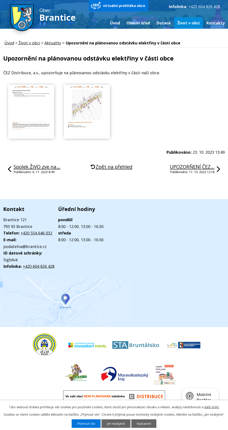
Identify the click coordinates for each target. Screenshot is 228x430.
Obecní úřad (138, 22)
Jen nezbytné (116, 424)
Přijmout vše (86, 424)
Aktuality (52, 43)
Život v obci (188, 22)
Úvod (115, 22)
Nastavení (144, 424)
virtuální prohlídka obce (124, 5)
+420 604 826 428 (204, 6)
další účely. (211, 407)
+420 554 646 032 (36, 233)
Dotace (163, 22)
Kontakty (215, 22)
